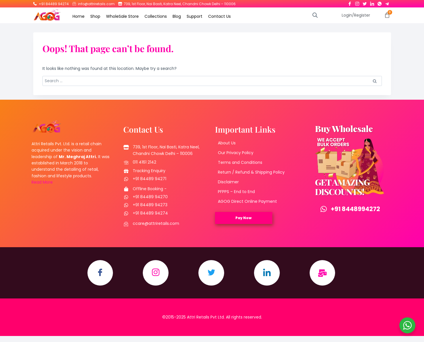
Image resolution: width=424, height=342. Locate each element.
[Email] (322, 273)
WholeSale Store (122, 16)
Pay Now (243, 217)
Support (194, 16)
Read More (42, 182)
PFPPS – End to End (236, 191)
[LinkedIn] (372, 2)
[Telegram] (387, 2)
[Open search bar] (315, 15)
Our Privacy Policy (235, 153)
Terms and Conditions (240, 162)
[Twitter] (364, 2)
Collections (155, 16)
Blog (177, 16)
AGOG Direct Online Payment (247, 201)
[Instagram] (357, 2)
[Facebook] (349, 2)
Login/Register (356, 15)
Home (79, 16)
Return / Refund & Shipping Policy (251, 172)
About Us (227, 143)
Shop (95, 16)
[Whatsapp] (379, 2)
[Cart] (387, 15)
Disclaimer (228, 182)
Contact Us (219, 16)
